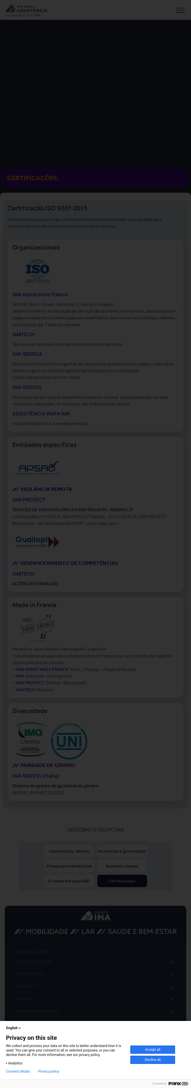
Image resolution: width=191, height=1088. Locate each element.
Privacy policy (48, 1071)
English (14, 1028)
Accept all (152, 1050)
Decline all (153, 1060)
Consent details (18, 1071)
